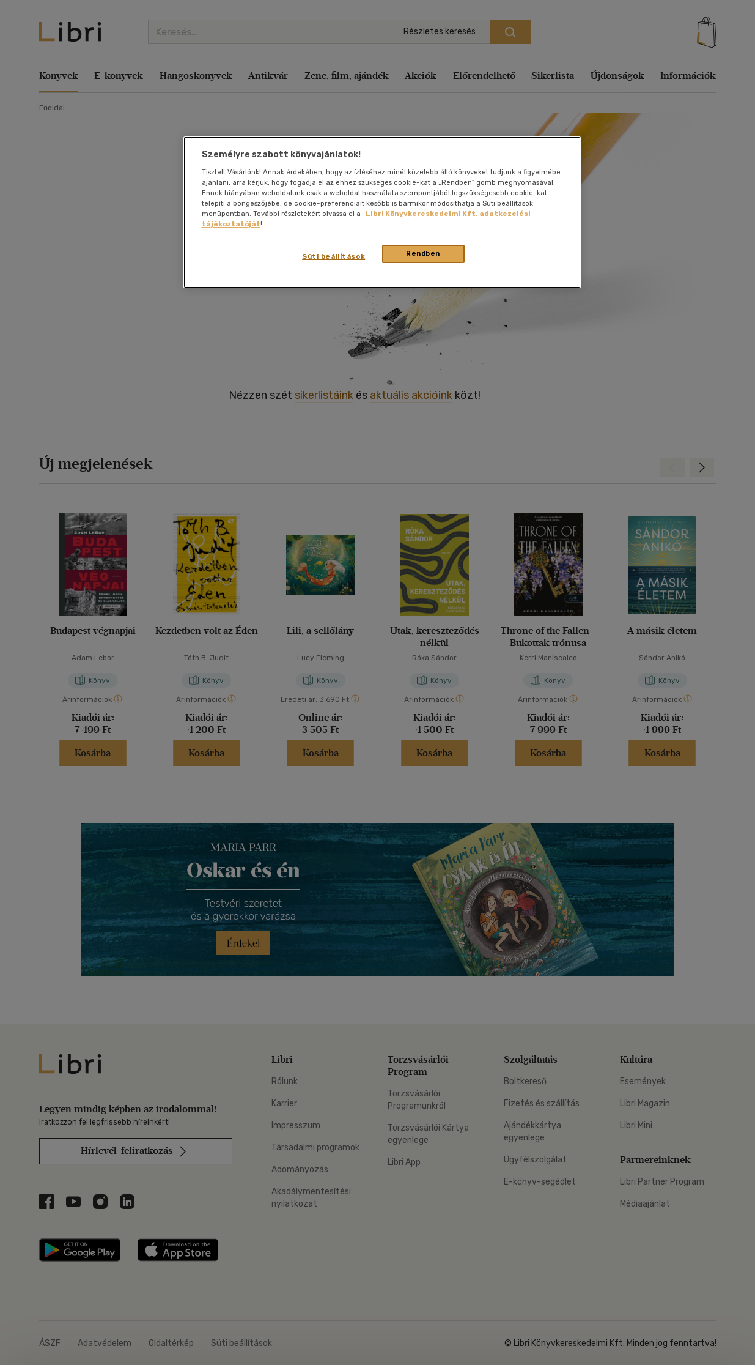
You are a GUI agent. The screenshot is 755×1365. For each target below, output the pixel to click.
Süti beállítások (333, 256)
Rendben (423, 253)
